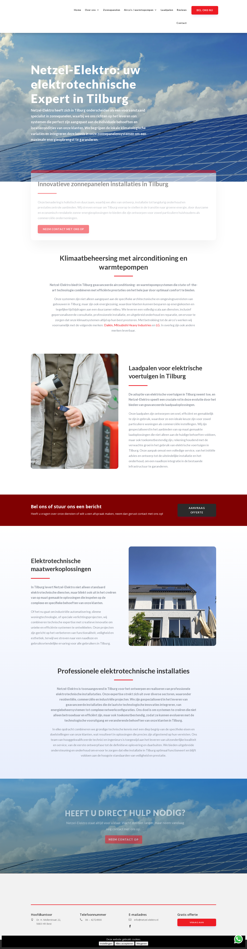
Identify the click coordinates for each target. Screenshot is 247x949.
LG (158, 325)
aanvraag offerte (197, 510)
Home (77, 9)
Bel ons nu (205, 10)
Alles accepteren (124, 943)
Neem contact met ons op (63, 233)
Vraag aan (197, 922)
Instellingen (106, 943)
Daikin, (108, 325)
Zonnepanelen (111, 9)
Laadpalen (167, 9)
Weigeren (142, 943)
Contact (182, 22)
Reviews (182, 9)
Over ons (90, 9)
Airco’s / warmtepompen (139, 9)
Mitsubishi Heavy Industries (132, 325)
